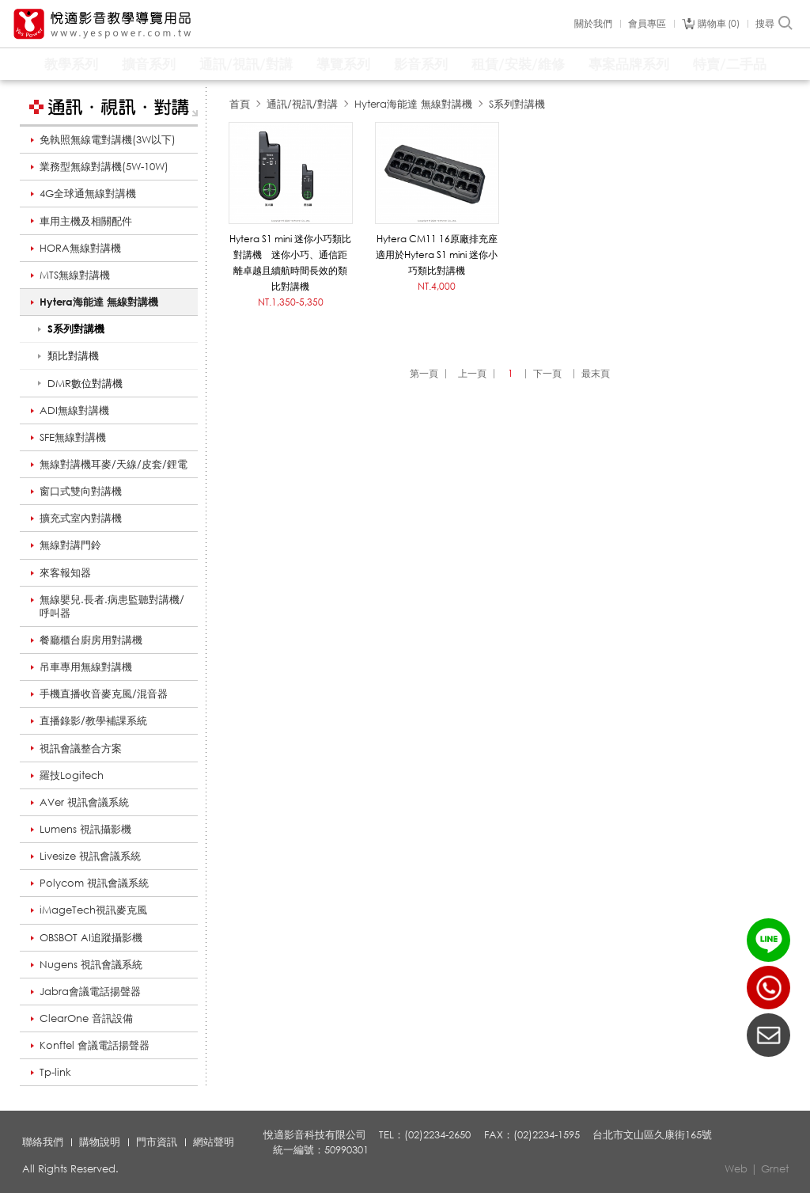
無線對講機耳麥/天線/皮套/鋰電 (113, 464)
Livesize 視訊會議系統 (90, 855)
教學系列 (71, 63)
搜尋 (774, 23)
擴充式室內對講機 (81, 517)
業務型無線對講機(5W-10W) (104, 166)
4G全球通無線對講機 (88, 193)
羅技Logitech (72, 775)
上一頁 (472, 373)
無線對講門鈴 (70, 544)
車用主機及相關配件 (86, 221)
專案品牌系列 (629, 63)
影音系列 (421, 63)
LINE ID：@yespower (768, 940)
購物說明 (99, 1141)
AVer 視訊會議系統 (84, 802)
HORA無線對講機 (80, 247)
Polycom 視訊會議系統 (94, 882)
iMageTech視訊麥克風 (93, 909)
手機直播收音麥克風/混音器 (104, 693)
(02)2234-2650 (768, 987)
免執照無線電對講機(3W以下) (108, 139)
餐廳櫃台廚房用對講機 (91, 639)
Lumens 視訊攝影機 (85, 829)
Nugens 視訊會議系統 (91, 964)
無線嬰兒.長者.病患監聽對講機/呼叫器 (112, 606)
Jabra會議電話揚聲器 (90, 991)
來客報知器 (65, 572)
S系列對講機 (517, 103)
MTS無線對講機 (75, 274)
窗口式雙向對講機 (81, 490)
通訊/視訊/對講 (246, 63)
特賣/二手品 (729, 63)
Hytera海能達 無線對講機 (99, 301)
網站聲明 (213, 1141)
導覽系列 (343, 63)
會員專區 (647, 23)
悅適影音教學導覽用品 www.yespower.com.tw (103, 24)
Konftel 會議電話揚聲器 (95, 1045)
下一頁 (547, 373)
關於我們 (593, 23)
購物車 (719, 23)
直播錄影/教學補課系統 (93, 720)
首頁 (239, 103)
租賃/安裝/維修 (518, 63)
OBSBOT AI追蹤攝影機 (91, 937)
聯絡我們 (42, 1141)
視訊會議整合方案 (81, 748)
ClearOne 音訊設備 (86, 1018)
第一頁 (424, 373)
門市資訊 (156, 1141)
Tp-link (55, 1072)
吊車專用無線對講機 (86, 666)
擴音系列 (149, 63)
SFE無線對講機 (73, 437)
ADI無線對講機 (74, 410)
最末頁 (595, 373)
